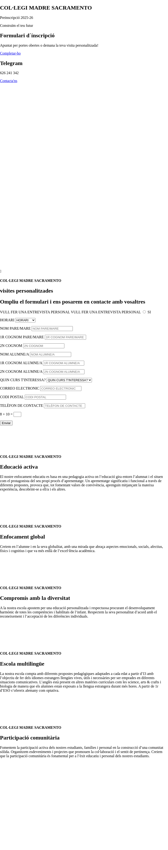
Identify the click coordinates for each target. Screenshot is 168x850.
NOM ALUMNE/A (14, 354)
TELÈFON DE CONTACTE (21, 406)
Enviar (6, 423)
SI (149, 312)
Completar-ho (10, 53)
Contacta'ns (8, 81)
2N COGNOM (11, 346)
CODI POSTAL (12, 397)
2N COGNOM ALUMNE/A (21, 371)
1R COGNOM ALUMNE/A (21, 363)
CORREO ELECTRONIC (19, 388)
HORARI (7, 320)
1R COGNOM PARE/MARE (22, 337)
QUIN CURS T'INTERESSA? (23, 380)
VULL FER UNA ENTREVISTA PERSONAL (35, 312)
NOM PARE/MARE (15, 328)
